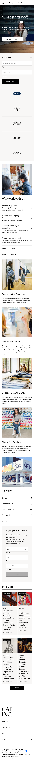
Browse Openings (12, 39)
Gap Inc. (6, 608)
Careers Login (25, 2)
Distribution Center (9, 509)
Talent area (9, 561)
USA (17, 3)
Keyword (4, 67)
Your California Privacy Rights (10, 753)
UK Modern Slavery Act (23, 754)
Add (17, 574)
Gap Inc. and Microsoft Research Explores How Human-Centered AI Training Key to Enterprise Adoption (9, 620)
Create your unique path (15, 240)
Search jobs (6, 58)
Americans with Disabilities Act (10, 756)
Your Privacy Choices (18, 751)
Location (4, 76)
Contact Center (8, 515)
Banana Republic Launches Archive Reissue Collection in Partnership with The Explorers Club (24, 669)
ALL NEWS (17, 687)
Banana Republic (22, 656)
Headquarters (7, 504)
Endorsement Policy (7, 758)
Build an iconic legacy (15, 218)
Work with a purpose (15, 207)
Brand (8, 552)
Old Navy (22, 608)
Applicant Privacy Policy (8, 754)
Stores (4, 498)
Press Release (6, 593)
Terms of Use (5, 749)
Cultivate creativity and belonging (15, 229)
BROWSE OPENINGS (8, 249)
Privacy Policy (6, 751)
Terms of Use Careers (17, 749)
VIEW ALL (5, 521)
